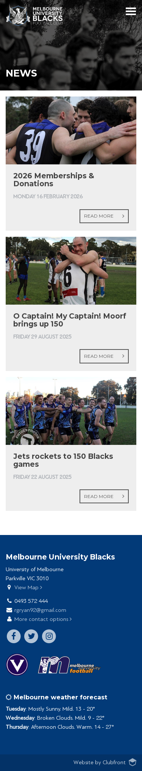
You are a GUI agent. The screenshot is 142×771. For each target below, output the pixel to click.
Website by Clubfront (99, 762)
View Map (28, 587)
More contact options (43, 619)
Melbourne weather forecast (56, 697)
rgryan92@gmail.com (40, 610)
